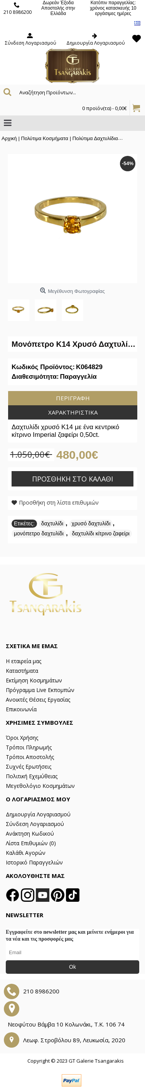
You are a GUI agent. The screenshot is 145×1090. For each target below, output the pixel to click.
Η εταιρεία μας (23, 661)
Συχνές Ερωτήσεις (28, 766)
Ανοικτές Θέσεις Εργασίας (38, 699)
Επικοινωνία (21, 709)
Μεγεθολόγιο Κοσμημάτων (40, 785)
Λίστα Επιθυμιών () (31, 843)
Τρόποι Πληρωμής (29, 747)
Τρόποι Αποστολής (30, 757)
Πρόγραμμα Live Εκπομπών (40, 690)
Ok (72, 967)
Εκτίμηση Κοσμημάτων (34, 680)
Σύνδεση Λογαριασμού (35, 824)
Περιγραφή (73, 398)
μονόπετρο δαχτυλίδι (39, 533)
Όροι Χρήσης (22, 737)
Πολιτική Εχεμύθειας (31, 776)
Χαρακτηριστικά (73, 412)
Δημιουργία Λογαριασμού (38, 814)
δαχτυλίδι (52, 523)
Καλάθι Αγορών (26, 852)
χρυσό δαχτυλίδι (91, 523)
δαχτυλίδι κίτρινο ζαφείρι (101, 533)
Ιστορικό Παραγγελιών (34, 862)
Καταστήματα (22, 670)
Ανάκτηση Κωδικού (30, 833)
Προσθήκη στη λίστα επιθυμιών (59, 502)
